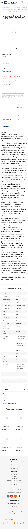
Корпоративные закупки (14, 480)
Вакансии (14, 462)
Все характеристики (6, 70)
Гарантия (14, 478)
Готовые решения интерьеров (14, 489)
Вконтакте (8, 496)
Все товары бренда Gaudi (10, 403)
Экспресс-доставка (6, 108)
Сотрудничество (14, 464)
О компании (14, 459)
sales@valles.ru (15, 507)
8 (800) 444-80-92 (15, 503)
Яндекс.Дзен (19, 496)
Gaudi (22, 48)
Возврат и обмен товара (20, 119)
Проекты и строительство (14, 486)
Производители (14, 468)
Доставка (14, 476)
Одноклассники (15, 496)
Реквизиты (14, 466)
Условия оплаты (14, 474)
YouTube (11, 496)
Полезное (14, 484)
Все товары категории (10, 401)
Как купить (14, 471)
